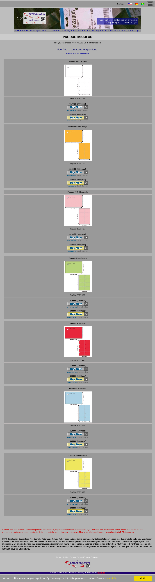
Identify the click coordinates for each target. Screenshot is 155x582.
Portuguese (95, 557)
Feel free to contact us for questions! (77, 49)
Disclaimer (101, 572)
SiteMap (66, 557)
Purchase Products (76, 557)
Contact (120, 4)
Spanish (87, 557)
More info (111, 578)
